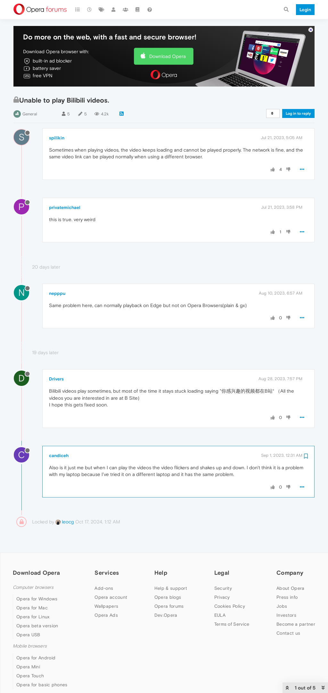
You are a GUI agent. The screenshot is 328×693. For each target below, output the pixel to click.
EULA (220, 615)
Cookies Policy (229, 606)
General (29, 114)
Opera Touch (30, 675)
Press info (287, 597)
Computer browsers (33, 587)
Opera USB (28, 634)
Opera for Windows (36, 598)
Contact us (288, 633)
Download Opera (167, 56)
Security (223, 588)
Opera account (110, 597)
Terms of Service (232, 624)
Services (106, 572)
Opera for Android (35, 657)
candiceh (59, 455)
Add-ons (103, 588)
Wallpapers (106, 606)
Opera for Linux (33, 616)
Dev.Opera (165, 615)
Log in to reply (298, 113)
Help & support (170, 588)
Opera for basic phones (42, 684)
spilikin (56, 137)
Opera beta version (37, 625)
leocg (64, 521)
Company (289, 572)
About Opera (290, 588)
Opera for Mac (32, 607)
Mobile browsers (30, 646)
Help (160, 572)
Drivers (56, 378)
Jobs (281, 606)
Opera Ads (106, 615)
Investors (286, 615)
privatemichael (64, 207)
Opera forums (169, 606)
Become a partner (295, 624)
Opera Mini (28, 666)
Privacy (222, 597)
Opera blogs (167, 597)
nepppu (57, 293)
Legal (222, 572)
